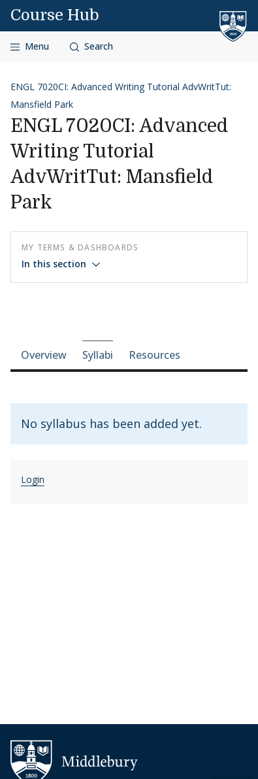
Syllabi (97, 355)
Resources (154, 355)
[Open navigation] (29, 46)
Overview (44, 355)
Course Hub (54, 15)
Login (32, 479)
